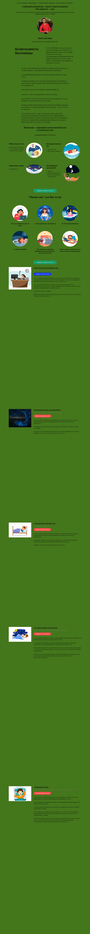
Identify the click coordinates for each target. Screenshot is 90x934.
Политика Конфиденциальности (58, 921)
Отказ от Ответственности (30, 921)
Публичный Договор (37, 922)
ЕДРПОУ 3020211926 (83, 921)
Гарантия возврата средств (51, 922)
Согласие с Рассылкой (44, 921)
